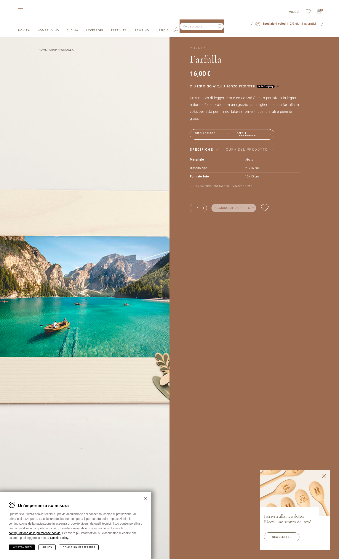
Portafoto (221, 186)
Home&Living (48, 24)
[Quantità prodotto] (197, 208)
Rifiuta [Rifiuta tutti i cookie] (47, 547)
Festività (119, 24)
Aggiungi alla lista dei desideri (265, 207)
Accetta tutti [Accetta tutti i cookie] (22, 547)
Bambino (141, 24)
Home (43, 50)
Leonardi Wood (51, 11)
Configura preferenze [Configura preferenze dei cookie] (79, 547)
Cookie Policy (59, 538)
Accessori (94, 24)
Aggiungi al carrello (232, 207)
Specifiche (201, 149)
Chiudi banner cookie (145, 498)
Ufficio (163, 24)
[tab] (206, 149)
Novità (24, 24)
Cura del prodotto (247, 149)
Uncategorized (241, 186)
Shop (53, 50)
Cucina (72, 24)
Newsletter (281, 537)
